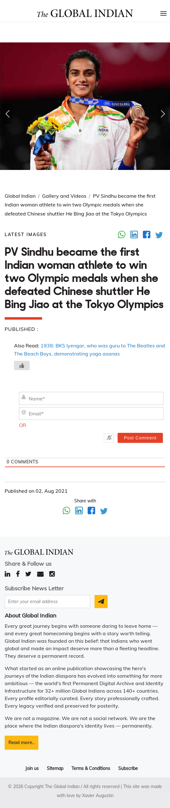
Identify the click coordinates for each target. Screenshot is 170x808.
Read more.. (21, 742)
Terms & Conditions (90, 768)
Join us (32, 768)
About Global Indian (30, 615)
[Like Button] (22, 365)
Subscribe (128, 768)
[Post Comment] (140, 438)
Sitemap (55, 768)
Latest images (26, 234)
